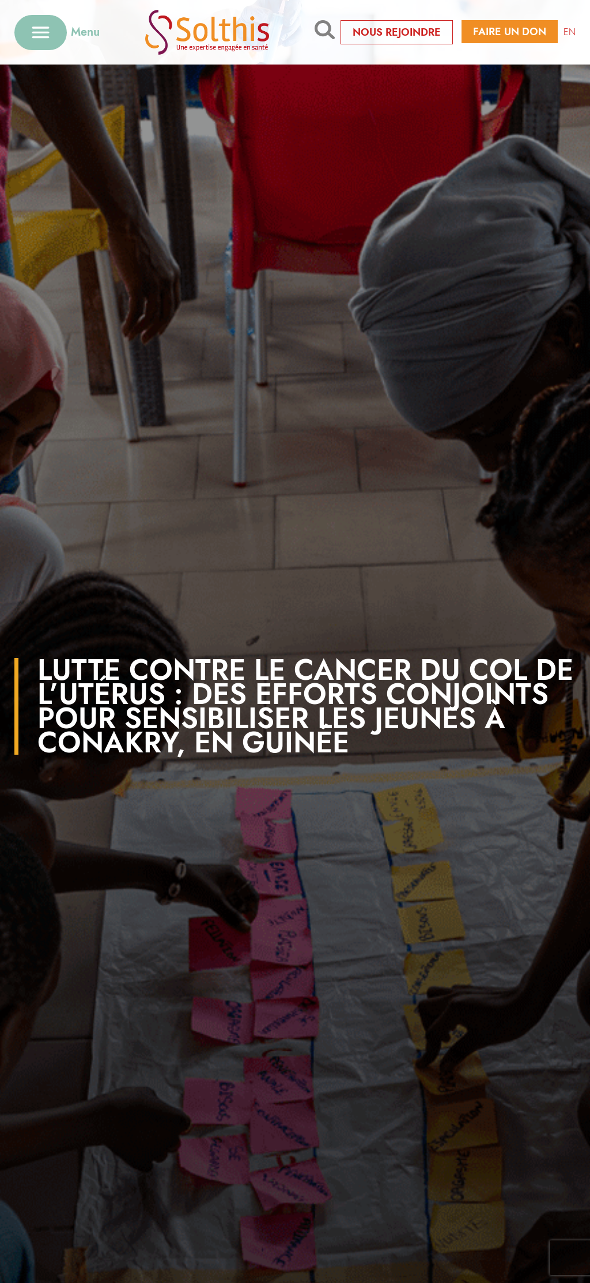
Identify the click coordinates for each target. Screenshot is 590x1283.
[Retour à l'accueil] (207, 32)
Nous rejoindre (397, 32)
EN (569, 32)
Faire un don (509, 31)
